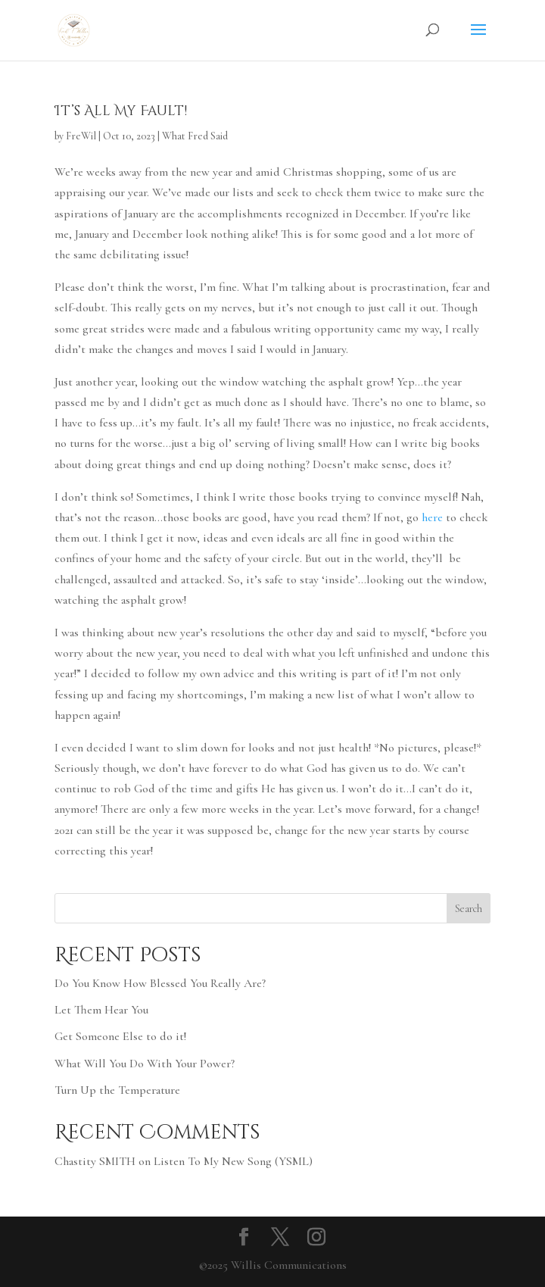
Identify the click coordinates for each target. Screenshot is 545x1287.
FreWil (81, 136)
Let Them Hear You (101, 1009)
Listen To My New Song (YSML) (233, 1161)
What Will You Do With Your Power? (144, 1063)
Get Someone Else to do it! (120, 1036)
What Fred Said (195, 136)
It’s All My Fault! (120, 111)
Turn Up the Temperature (117, 1090)
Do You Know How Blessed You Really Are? (160, 983)
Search (468, 908)
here (432, 517)
